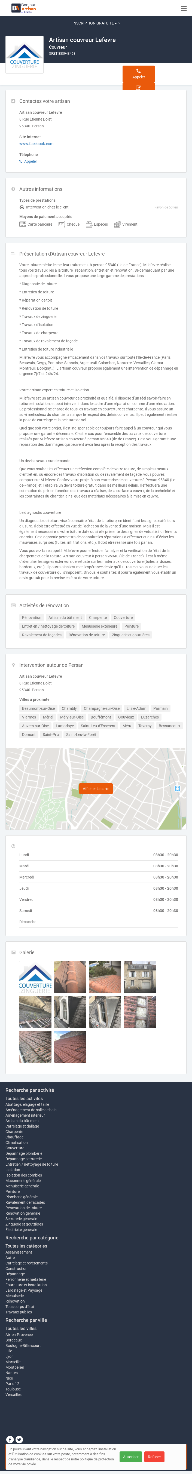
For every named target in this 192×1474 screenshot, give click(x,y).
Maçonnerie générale (23, 1180)
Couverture (14, 1148)
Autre (10, 1257)
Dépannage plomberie (23, 1153)
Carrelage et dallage (22, 1126)
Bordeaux (13, 1340)
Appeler (28, 161)
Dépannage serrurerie (23, 1159)
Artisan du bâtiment (22, 1121)
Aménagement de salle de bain (31, 1110)
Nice (9, 1378)
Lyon (9, 1356)
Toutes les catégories (26, 1246)
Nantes (11, 1373)
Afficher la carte (96, 789)
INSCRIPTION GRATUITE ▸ (96, 23)
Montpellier (14, 1367)
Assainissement (18, 1252)
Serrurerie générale (21, 1219)
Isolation (12, 1170)
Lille (8, 1351)
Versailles (13, 1394)
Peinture (12, 1191)
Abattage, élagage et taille (27, 1104)
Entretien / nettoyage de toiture (31, 1164)
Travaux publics (18, 1312)
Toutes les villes (20, 1328)
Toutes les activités (24, 1098)
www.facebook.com (36, 144)
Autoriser (131, 1457)
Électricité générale (21, 1229)
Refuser (154, 1457)
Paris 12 (12, 1383)
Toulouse (13, 1389)
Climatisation (16, 1142)
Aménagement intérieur (25, 1115)
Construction (16, 1268)
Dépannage (15, 1274)
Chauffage (14, 1137)
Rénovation (15, 1301)
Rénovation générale (22, 1213)
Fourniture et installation (26, 1285)
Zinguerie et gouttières (24, 1224)
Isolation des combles (23, 1175)
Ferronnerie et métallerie (25, 1279)
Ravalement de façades (25, 1202)
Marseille (12, 1362)
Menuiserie (14, 1296)
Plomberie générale (21, 1197)
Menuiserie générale (22, 1186)
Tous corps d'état (19, 1306)
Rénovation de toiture (23, 1208)
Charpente (14, 1131)
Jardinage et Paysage (23, 1290)
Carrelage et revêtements (26, 1263)
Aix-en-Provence (19, 1334)
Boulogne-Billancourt (23, 1345)
